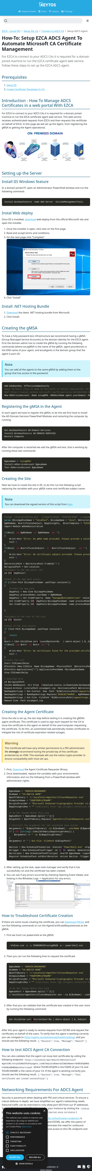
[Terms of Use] (84, 1166)
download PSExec (74, 922)
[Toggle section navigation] (87, 21)
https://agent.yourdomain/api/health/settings (49, 1037)
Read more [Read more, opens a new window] (27, 1126)
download (30, 219)
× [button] (44, 1111)
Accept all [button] (15, 1157)
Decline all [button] (35, 1157)
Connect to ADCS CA (52, 31)
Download (12, 312)
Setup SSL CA (31, 31)
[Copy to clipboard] (88, 199)
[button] (25, 1163)
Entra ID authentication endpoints (61, 1118)
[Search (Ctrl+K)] (42, 20)
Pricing (66, 11)
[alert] (25, 1138)
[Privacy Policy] (88, 1166)
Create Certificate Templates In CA (26, 89)
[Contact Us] (79, 1166)
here (69, 504)
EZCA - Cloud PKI (11, 31)
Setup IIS (12, 85)
